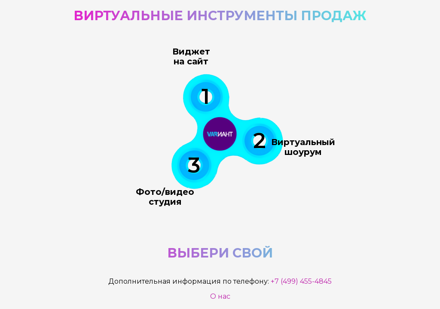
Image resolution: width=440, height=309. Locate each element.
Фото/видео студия (166, 197)
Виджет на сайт (190, 57)
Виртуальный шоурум (303, 146)
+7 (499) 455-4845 (301, 281)
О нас (220, 296)
